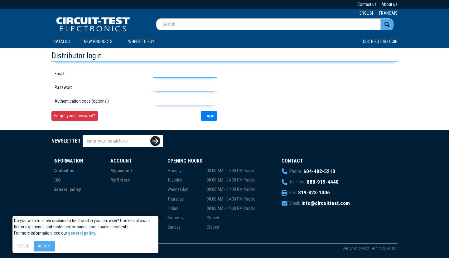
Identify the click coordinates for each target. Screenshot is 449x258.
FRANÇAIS (388, 13)
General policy (67, 189)
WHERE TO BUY (141, 41)
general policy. (82, 233)
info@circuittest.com (326, 203)
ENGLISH (367, 13)
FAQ (57, 180)
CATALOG (61, 41)
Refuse (23, 246)
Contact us (367, 4)
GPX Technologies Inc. (380, 248)
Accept (44, 246)
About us (389, 4)
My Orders (120, 180)
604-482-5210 (319, 171)
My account (121, 170)
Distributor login (380, 41)
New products (98, 41)
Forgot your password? (74, 115)
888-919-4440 (323, 182)
